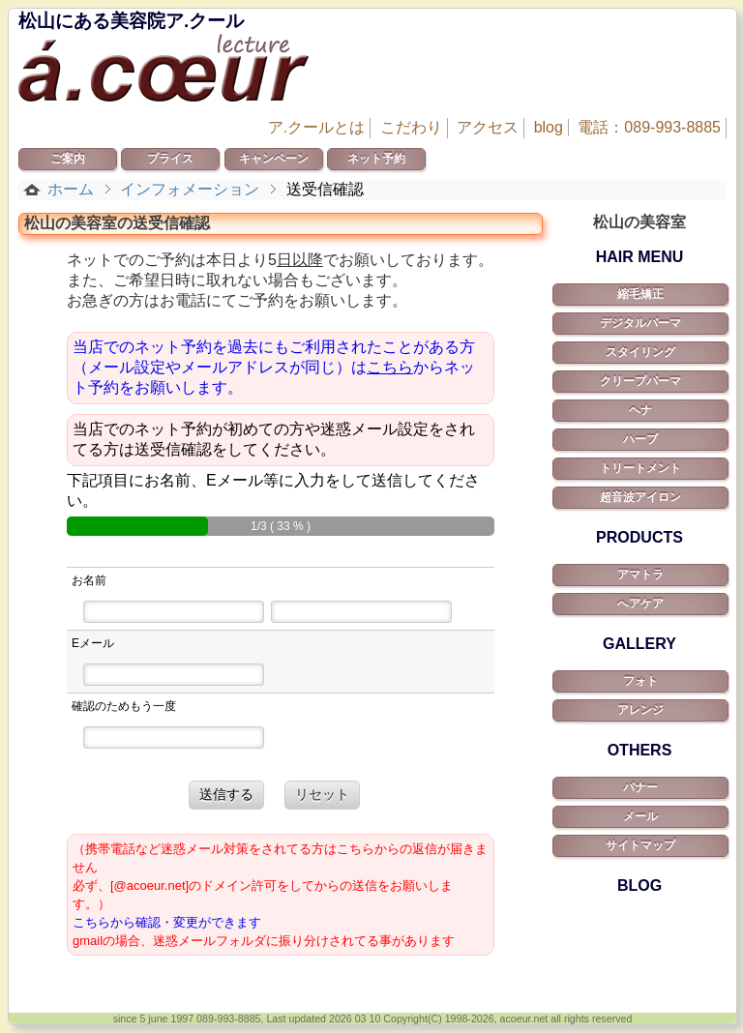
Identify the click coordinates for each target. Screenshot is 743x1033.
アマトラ (640, 574)
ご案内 (67, 158)
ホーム (70, 189)
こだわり (411, 127)
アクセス (488, 127)
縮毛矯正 (640, 294)
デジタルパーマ (640, 323)
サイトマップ (640, 845)
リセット (322, 794)
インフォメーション (189, 189)
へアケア (640, 603)
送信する (226, 794)
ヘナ (640, 410)
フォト (640, 681)
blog (548, 127)
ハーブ (640, 439)
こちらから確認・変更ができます (167, 922)
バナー (640, 787)
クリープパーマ (640, 381)
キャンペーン (274, 158)
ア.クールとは (316, 127)
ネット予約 (376, 158)
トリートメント (640, 468)
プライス (170, 158)
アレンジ (640, 710)
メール (640, 816)
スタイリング (640, 352)
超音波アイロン (640, 497)
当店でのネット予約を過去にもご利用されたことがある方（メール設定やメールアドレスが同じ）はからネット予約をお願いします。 (274, 367)
